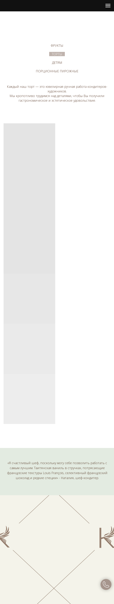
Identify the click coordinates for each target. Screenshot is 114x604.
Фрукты (57, 45)
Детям (57, 62)
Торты (57, 54)
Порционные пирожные (57, 71)
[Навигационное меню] (107, 5)
